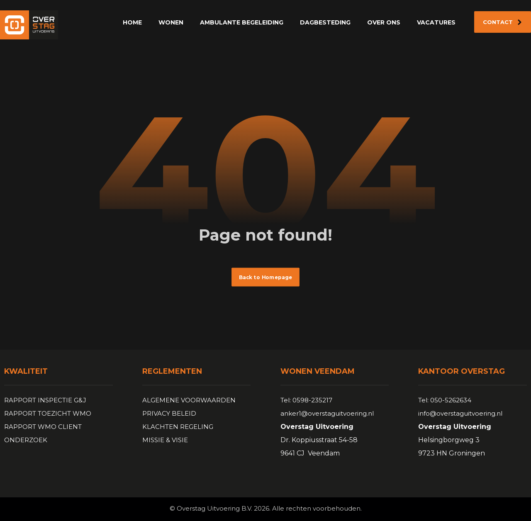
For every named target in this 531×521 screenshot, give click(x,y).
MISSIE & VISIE (165, 440)
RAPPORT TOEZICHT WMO (47, 413)
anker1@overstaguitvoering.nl (327, 413)
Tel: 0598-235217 (306, 400)
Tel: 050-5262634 (444, 400)
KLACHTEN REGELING (177, 427)
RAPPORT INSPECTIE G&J (45, 400)
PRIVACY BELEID (169, 413)
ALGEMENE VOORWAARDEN (189, 400)
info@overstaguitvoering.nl (460, 413)
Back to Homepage (265, 277)
